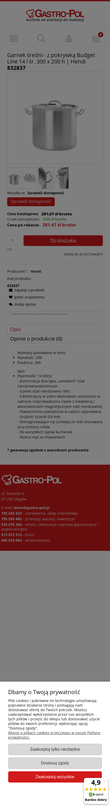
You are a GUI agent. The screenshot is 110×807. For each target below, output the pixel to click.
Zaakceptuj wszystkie (55, 776)
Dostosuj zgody (55, 763)
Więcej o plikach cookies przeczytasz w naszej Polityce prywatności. (54, 735)
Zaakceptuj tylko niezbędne (55, 749)
